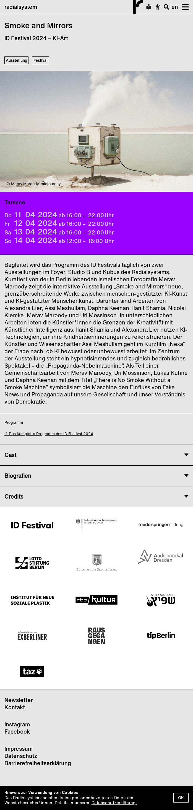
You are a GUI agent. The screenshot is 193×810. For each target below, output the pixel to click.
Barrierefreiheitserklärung (37, 763)
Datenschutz (20, 756)
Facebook (17, 732)
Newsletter (18, 700)
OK (181, 798)
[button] (183, 7)
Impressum (18, 749)
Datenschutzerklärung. (114, 803)
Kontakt (14, 707)
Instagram (17, 724)
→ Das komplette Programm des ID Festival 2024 (48, 434)
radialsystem (73, 7)
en (174, 7)
